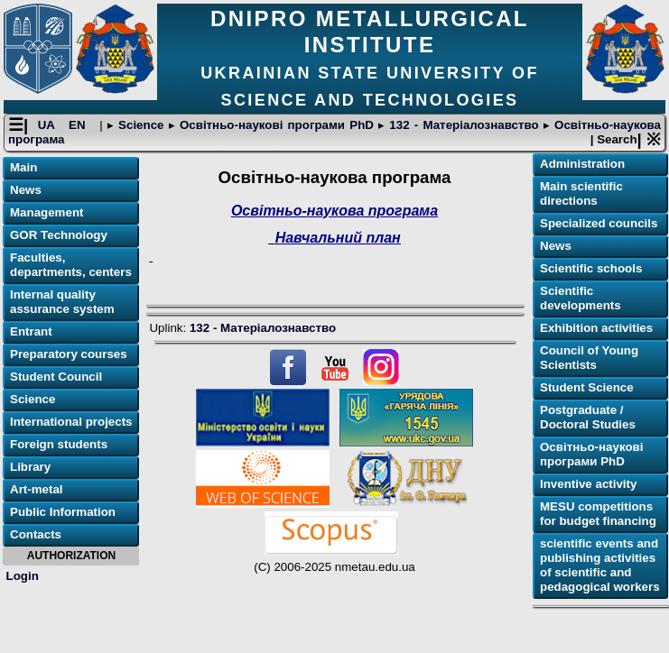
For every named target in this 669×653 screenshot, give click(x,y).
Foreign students (58, 444)
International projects (71, 421)
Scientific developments (580, 298)
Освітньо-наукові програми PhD (276, 125)
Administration (582, 163)
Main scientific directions (581, 193)
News (26, 190)
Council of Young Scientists (589, 358)
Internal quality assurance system (62, 302)
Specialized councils (598, 223)
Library (30, 467)
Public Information (63, 512)
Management (46, 212)
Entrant (31, 331)
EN (79, 125)
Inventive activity (588, 484)
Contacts (35, 534)
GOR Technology (58, 235)
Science (141, 125)
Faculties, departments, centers (71, 265)
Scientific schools (591, 268)
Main (23, 167)
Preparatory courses (68, 354)
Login (22, 576)
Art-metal (36, 489)
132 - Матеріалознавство (464, 125)
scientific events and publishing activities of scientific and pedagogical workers (600, 565)
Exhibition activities (596, 328)
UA (49, 125)
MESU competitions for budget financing (598, 514)
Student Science (587, 387)
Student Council (56, 376)
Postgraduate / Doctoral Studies (588, 417)
